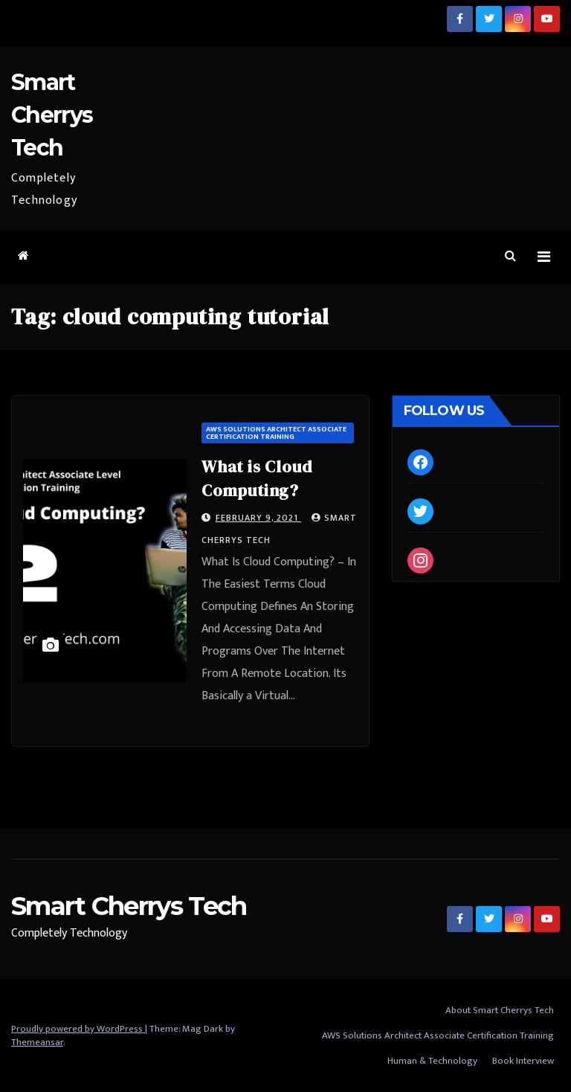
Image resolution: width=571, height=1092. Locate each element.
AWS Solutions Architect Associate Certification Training (276, 433)
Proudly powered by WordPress (78, 1029)
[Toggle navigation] (544, 257)
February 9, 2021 (258, 517)
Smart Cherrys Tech (51, 114)
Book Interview (523, 1061)
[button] (510, 256)
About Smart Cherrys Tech (499, 1010)
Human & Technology (432, 1061)
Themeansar (37, 1042)
